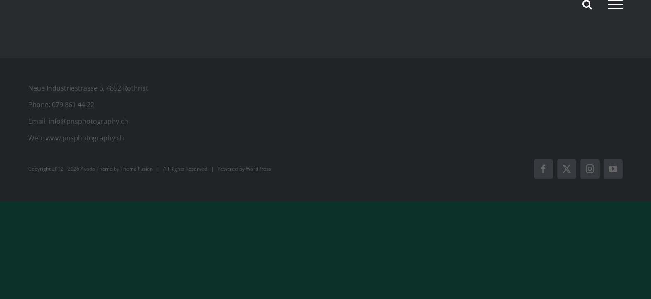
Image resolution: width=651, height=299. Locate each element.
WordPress (258, 168)
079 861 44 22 (73, 104)
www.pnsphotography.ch (85, 137)
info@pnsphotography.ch (88, 121)
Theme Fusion (136, 168)
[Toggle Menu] (615, 4)
